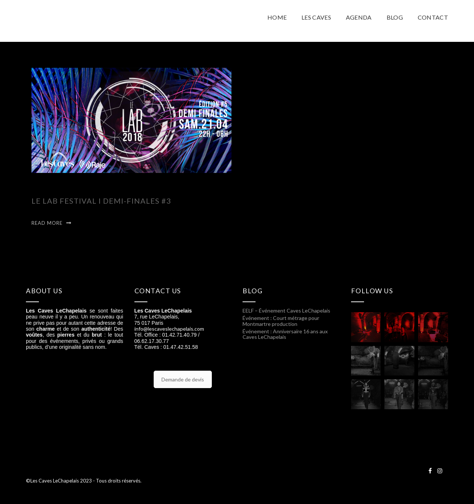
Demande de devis (182, 379)
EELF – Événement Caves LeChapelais (286, 310)
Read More (47, 223)
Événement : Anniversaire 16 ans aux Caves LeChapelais (285, 334)
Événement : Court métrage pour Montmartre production (281, 321)
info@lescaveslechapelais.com (169, 329)
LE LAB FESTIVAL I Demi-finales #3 (101, 200)
